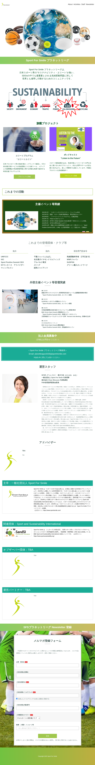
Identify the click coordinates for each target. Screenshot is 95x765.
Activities (76, 4)
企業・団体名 (20, 662)
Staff (83, 4)
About (70, 4)
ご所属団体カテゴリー (23, 715)
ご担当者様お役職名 (22, 672)
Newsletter (90, 4)
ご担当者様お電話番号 (23, 705)
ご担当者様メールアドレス (24, 692)
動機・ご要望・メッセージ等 (25, 725)
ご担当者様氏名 (21, 682)
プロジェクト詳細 (24, 176)
